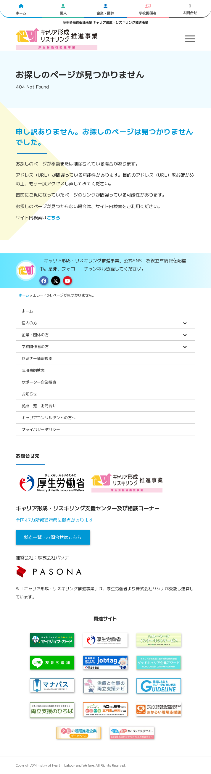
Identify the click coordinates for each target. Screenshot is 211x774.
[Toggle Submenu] (185, 323)
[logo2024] (87, 39)
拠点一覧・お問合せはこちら (53, 537)
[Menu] (187, 39)
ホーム (24, 294)
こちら (53, 217)
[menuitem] (187, 39)
